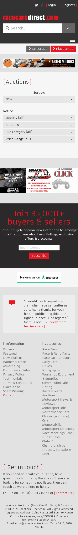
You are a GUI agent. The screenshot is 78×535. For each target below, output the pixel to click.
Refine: (8, 111)
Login (52, 5)
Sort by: (39, 92)
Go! (68, 28)
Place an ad (63, 49)
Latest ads (38, 49)
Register (68, 5)
